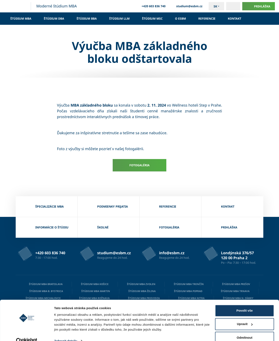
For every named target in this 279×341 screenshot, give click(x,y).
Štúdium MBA (20, 18)
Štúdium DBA (54, 18)
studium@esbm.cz (187, 6)
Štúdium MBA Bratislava (46, 284)
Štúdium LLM (119, 18)
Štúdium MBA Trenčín (189, 284)
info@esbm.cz (171, 252)
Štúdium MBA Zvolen (141, 284)
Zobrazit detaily (65, 333)
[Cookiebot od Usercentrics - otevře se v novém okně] (27, 333)
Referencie (206, 18)
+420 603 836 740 (151, 6)
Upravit (245, 316)
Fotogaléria (139, 165)
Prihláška (258, 6)
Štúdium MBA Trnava (235, 291)
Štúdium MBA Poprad (188, 291)
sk (215, 6)
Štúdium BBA (87, 18)
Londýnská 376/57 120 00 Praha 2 (237, 255)
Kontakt (234, 18)
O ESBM (180, 18)
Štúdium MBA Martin (95, 291)
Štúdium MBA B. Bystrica (46, 291)
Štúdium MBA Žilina (142, 291)
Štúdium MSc (152, 18)
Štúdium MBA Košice (95, 284)
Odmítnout (244, 329)
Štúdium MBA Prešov (236, 284)
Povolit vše (244, 302)
